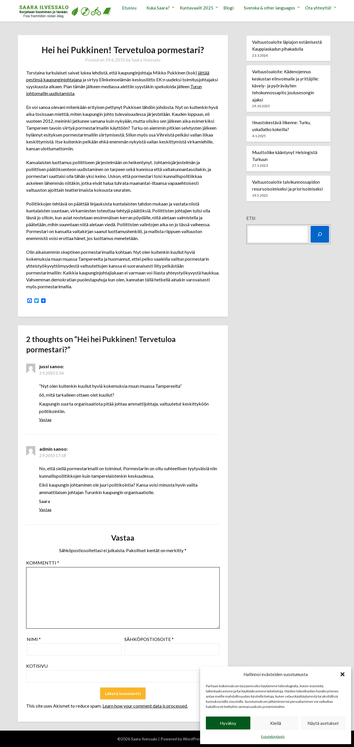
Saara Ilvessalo (145, 59)
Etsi (251, 218)
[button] (342, 674)
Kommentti (42, 562)
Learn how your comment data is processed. (145, 705)
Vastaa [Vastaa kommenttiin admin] (45, 509)
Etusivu (129, 7)
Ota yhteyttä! (318, 7)
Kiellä (275, 723)
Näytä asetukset (323, 723)
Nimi (34, 639)
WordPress (193, 738)
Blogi (228, 7)
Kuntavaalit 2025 (196, 7)
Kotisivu (37, 666)
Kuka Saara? (158, 7)
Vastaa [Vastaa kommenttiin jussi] (45, 419)
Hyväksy (228, 723)
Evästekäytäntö (273, 736)
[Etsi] (320, 234)
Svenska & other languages (269, 7)
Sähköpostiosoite (149, 639)
